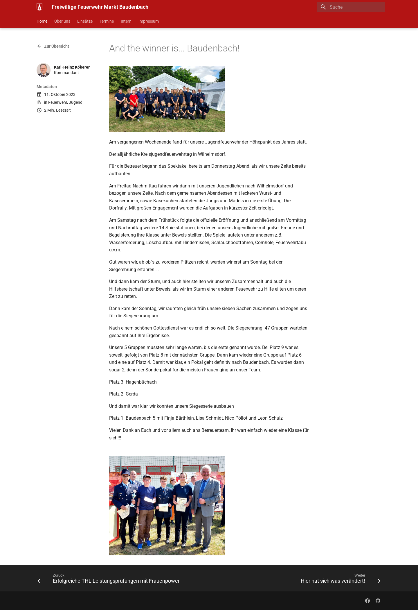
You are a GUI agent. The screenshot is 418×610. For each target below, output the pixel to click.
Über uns (62, 21)
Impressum (148, 21)
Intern (126, 21)
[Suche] (351, 7)
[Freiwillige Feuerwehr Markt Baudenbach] (39, 7)
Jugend (75, 102)
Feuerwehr (57, 102)
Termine (107, 21)
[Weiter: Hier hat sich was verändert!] (339, 580)
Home (42, 21)
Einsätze (85, 21)
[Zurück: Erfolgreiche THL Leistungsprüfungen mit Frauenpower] (110, 580)
